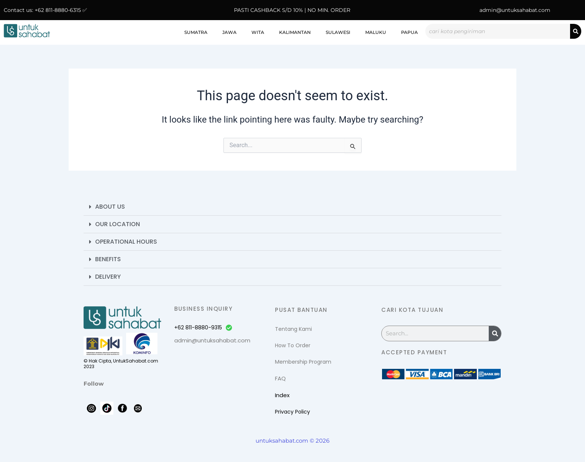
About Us (110, 206)
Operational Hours (126, 241)
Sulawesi (338, 32)
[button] (292, 207)
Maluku (375, 32)
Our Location (117, 224)
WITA (257, 32)
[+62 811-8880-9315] (229, 328)
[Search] (575, 31)
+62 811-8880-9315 (198, 327)
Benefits (108, 259)
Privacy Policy (292, 411)
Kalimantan (295, 32)
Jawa (229, 32)
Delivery (108, 276)
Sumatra (195, 32)
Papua (409, 32)
